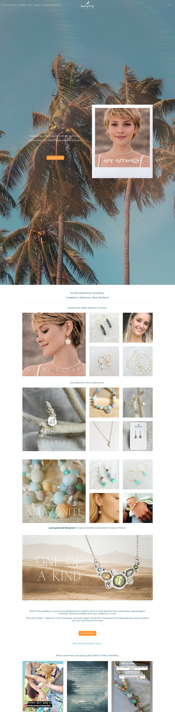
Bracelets (46, 5)
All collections (87, 633)
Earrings (23, 5)
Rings (30, 5)
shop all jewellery (55, 158)
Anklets (37, 5)
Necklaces (56, 5)
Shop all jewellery (10, 5)
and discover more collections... (87, 382)
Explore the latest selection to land (87, 307)
